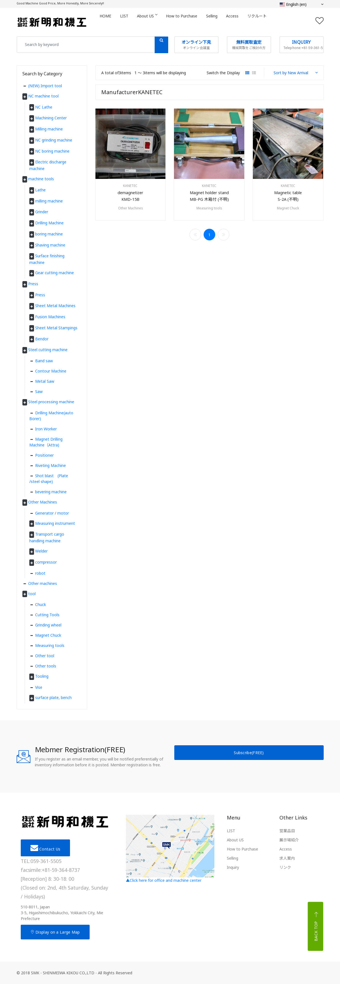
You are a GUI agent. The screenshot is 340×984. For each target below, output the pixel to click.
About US (153, 21)
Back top (316, 926)
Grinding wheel (48, 625)
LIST (128, 21)
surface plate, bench (54, 697)
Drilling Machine (50, 222)
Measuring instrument (56, 523)
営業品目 (287, 830)
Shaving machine (51, 245)
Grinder (42, 211)
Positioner (44, 455)
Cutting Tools (47, 614)
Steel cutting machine (48, 349)
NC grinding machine (54, 140)
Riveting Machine (50, 465)
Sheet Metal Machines (56, 305)
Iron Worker (46, 428)
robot (40, 573)
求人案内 (287, 858)
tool (32, 593)
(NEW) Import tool (45, 85)
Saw (39, 391)
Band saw (44, 360)
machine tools (41, 178)
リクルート (272, 21)
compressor (46, 562)
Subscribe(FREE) (249, 752)
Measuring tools (209, 210)
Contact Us (45, 848)
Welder (42, 551)
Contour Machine (50, 371)
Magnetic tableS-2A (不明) (288, 197)
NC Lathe (44, 107)
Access (245, 21)
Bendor (42, 338)
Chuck (40, 604)
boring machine (49, 234)
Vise (38, 687)
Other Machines (130, 210)
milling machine (49, 201)
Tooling (42, 676)
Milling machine (49, 129)
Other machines (42, 583)
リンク (285, 867)
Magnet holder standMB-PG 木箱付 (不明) (209, 197)
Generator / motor (52, 513)
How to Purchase (190, 21)
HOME (107, 21)
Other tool (44, 655)
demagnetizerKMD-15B (130, 197)
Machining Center (51, 117)
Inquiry (233, 867)
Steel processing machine (52, 401)
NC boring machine (53, 151)
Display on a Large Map (55, 932)
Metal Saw (44, 381)
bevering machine (51, 491)
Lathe (41, 189)
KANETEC (130, 185)
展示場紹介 (289, 839)
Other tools (45, 666)
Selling (222, 21)
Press (34, 283)
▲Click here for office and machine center (170, 849)
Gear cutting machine (55, 272)
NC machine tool (44, 96)
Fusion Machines (51, 316)
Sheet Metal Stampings (57, 327)
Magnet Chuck (288, 210)
